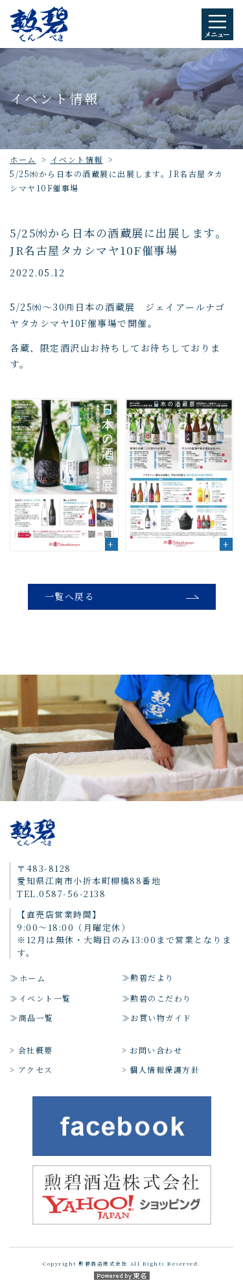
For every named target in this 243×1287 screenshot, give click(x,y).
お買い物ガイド (161, 1017)
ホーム (23, 159)
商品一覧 (36, 1017)
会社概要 (35, 1049)
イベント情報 (77, 159)
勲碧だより (152, 977)
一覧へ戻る (70, 596)
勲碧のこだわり (161, 998)
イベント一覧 (45, 998)
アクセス (35, 1069)
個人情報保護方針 (165, 1069)
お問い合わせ (156, 1049)
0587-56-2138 (72, 893)
